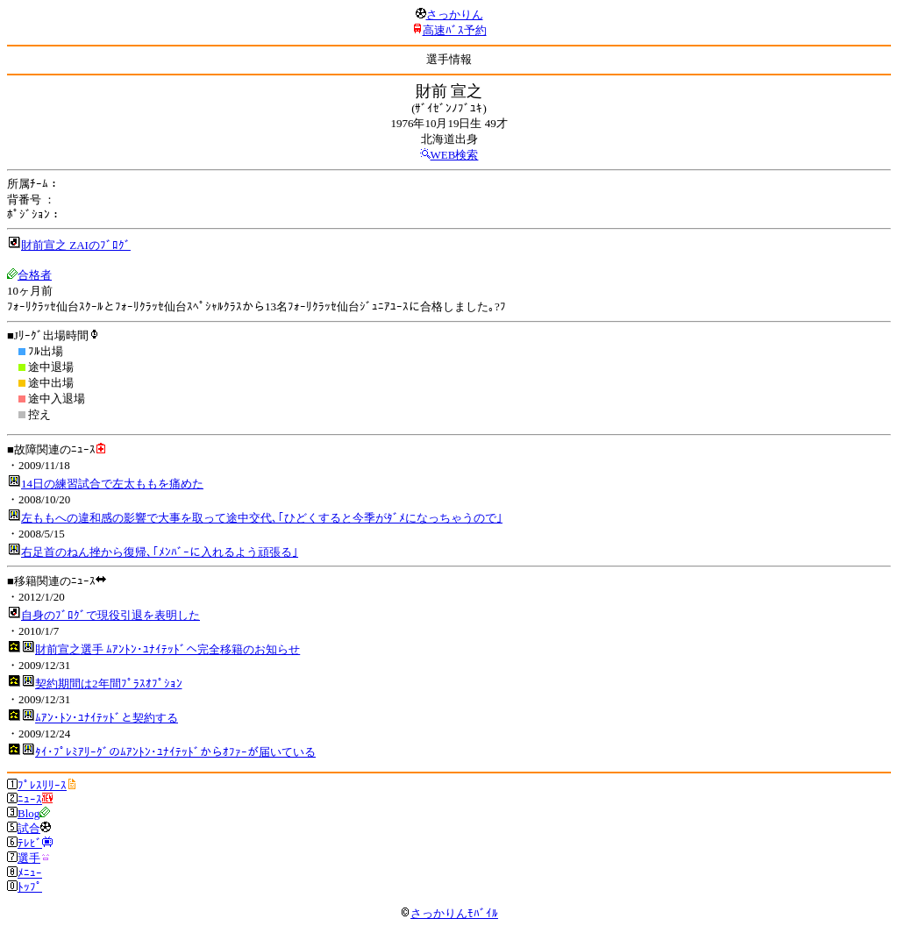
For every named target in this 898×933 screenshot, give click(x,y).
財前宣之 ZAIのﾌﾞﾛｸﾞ (76, 245)
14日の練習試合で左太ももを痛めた (112, 483)
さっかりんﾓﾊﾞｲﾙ (449, 913)
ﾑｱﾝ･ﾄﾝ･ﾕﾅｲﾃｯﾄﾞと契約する (106, 717)
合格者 (35, 274)
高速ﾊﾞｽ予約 (455, 30)
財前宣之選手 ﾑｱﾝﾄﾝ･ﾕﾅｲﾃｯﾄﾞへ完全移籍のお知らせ (167, 649)
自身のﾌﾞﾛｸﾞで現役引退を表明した (110, 615)
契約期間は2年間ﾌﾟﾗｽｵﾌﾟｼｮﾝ (108, 683)
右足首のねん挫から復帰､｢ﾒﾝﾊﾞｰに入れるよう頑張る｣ (159, 552)
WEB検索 (455, 154)
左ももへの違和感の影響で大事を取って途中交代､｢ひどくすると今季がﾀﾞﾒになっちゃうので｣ (261, 517)
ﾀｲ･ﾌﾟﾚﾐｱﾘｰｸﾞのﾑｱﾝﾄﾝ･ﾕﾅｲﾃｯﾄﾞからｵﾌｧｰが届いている (175, 752)
